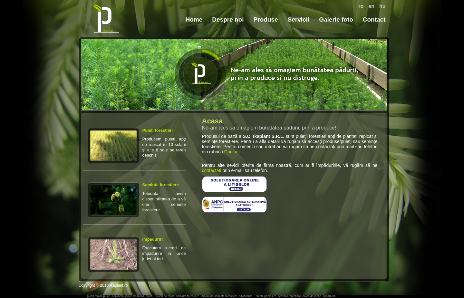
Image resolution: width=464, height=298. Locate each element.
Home (194, 19)
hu (382, 6)
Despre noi (228, 19)
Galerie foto (336, 19)
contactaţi (211, 170)
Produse (266, 19)
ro (360, 6)
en (371, 6)
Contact (374, 19)
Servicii (299, 19)
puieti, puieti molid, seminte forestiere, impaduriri (106, 18)
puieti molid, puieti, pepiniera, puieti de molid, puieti (120, 296)
